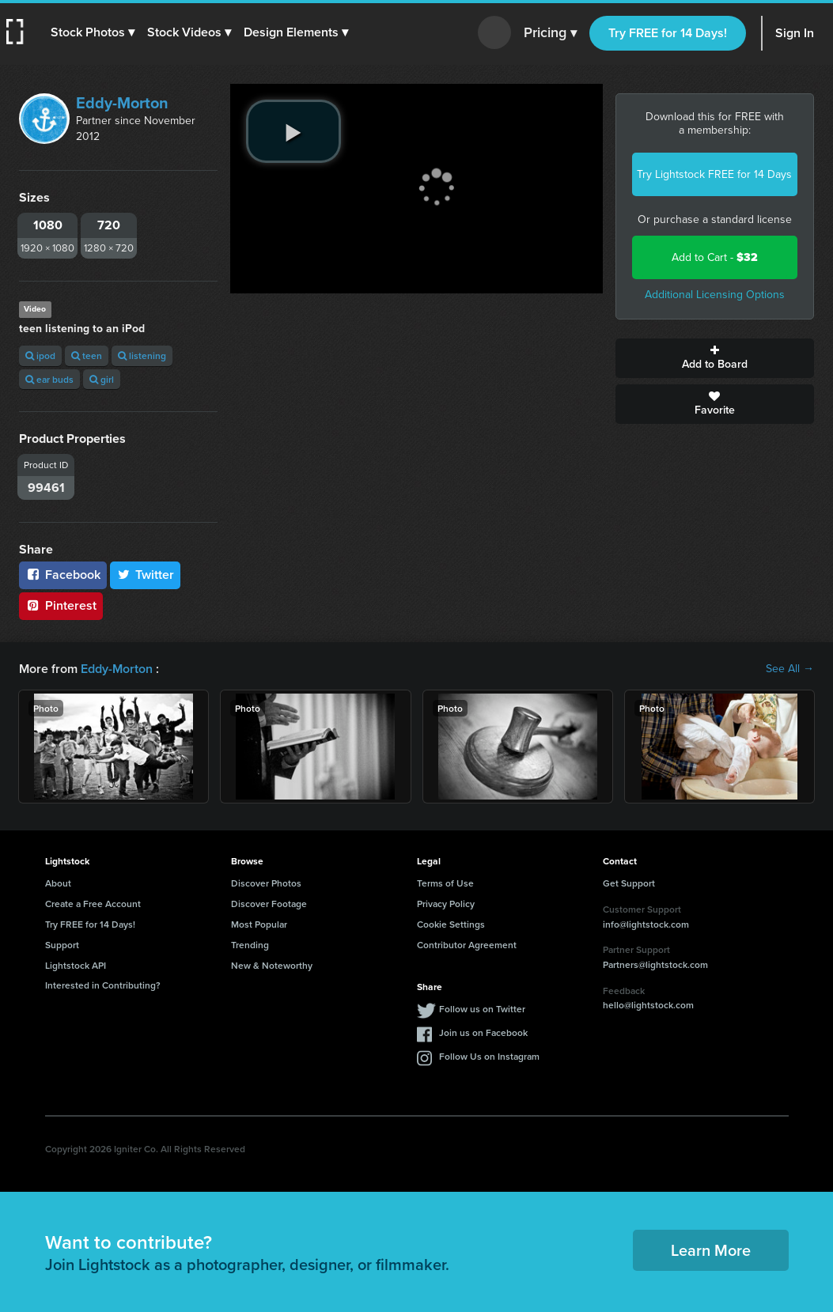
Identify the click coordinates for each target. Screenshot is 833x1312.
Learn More (711, 1249)
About (58, 883)
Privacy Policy (446, 903)
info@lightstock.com (646, 924)
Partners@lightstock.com (655, 964)
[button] (92, 32)
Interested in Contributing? (103, 985)
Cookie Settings (451, 924)
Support (62, 944)
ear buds (49, 379)
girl (101, 379)
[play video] (293, 131)
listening (142, 355)
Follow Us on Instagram (489, 1056)
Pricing (550, 33)
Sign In (794, 33)
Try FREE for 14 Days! (667, 33)
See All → (790, 669)
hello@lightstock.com (648, 1004)
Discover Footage (269, 903)
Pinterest (61, 605)
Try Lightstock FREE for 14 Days (714, 174)
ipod (40, 355)
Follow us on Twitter (482, 1008)
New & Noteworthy (271, 965)
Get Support (629, 883)
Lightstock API (75, 965)
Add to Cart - (715, 257)
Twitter (145, 574)
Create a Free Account (93, 903)
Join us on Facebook (483, 1032)
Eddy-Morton (122, 103)
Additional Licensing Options (715, 294)
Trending (250, 944)
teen (86, 355)
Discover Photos (266, 883)
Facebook (62, 574)
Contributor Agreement (467, 944)
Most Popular (259, 924)
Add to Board (714, 358)
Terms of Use (445, 883)
